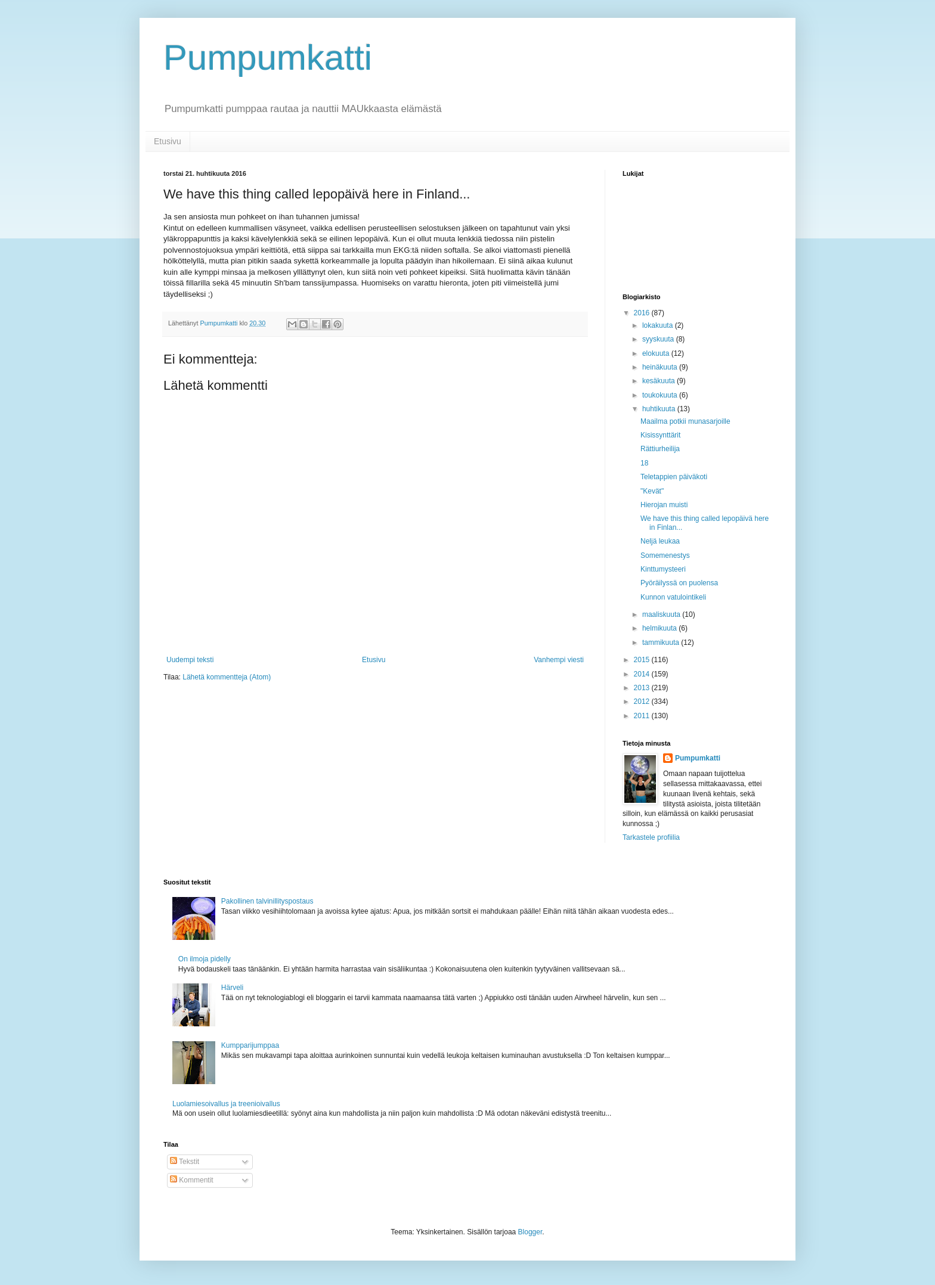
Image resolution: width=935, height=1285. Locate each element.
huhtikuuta (659, 409)
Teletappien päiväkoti (673, 477)
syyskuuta (659, 339)
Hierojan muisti (664, 505)
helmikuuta (660, 628)
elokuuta (656, 353)
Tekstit (184, 1161)
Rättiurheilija (660, 449)
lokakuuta (658, 325)
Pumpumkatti (267, 57)
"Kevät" (652, 491)
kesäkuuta (659, 381)
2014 (643, 674)
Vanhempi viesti (559, 660)
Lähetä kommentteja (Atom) (226, 677)
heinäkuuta (660, 367)
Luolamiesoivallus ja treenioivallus (226, 1104)
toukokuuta (660, 395)
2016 (643, 313)
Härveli (232, 987)
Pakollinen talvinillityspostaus (267, 901)
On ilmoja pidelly (204, 959)
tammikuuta (661, 642)
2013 (643, 688)
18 (644, 463)
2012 (643, 701)
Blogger (530, 1232)
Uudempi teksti (189, 660)
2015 (643, 660)
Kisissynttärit (660, 435)
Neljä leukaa (660, 541)
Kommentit (191, 1180)
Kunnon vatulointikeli (673, 597)
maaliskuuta (662, 614)
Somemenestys (665, 555)
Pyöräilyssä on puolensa (679, 583)
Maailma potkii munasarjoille (685, 421)
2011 (643, 716)
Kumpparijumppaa (250, 1045)
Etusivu (167, 141)
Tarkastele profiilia (651, 837)
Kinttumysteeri (663, 569)
